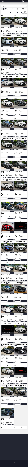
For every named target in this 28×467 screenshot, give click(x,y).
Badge (17, 8)
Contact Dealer (11, 33)
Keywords (23, 8)
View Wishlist (12, 46)
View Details (4, 33)
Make (6, 8)
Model (12, 8)
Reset (9, 6)
